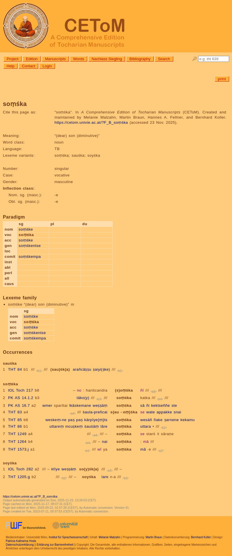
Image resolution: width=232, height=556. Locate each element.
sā (142, 405)
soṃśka (124, 398)
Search (164, 59)
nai (104, 441)
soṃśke (26, 229)
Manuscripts (55, 59)
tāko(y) (83, 398)
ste (174, 405)
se (142, 412)
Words (78, 59)
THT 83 (15, 412)
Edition (32, 59)
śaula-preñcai (95, 412)
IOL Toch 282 (20, 469)
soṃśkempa (30, 256)
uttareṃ (56, 426)
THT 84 (15, 369)
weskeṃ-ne (56, 420)
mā (146, 441)
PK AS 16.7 (19, 405)
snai (177, 412)
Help (10, 66)
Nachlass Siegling (106, 59)
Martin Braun (154, 537)
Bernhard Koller (201, 537)
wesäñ (146, 420)
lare (105, 477)
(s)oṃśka (124, 390)
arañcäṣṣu (82, 369)
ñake (158, 420)
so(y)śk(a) (89, 469)
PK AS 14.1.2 (20, 398)
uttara (145, 426)
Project (12, 59)
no (79, 390)
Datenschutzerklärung (20, 544)
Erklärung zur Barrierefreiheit (55, 544)
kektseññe (160, 405)
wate (150, 412)
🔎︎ (194, 59)
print (222, 79)
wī (100, 449)
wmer (47, 405)
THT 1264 (17, 441)
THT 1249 (17, 434)
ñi (147, 405)
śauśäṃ (91, 426)
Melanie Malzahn (109, 537)
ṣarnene (171, 420)
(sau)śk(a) (60, 369)
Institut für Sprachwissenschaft (68, 537)
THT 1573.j (18, 449)
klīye (55, 469)
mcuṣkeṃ (74, 426)
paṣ (71, 420)
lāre (104, 426)
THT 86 (15, 426)
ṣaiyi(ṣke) (101, 369)
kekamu (187, 420)
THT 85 (15, 420)
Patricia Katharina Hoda (21, 541)
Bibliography (139, 59)
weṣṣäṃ (100, 405)
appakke (164, 412)
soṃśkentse (30, 245)
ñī (142, 390)
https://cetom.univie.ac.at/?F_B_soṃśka (91, 122)
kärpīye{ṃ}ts (96, 420)
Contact (28, 66)
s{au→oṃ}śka (124, 412)
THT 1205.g (19, 477)
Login (47, 66)
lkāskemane (80, 405)
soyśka (89, 477)
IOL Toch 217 (20, 390)
